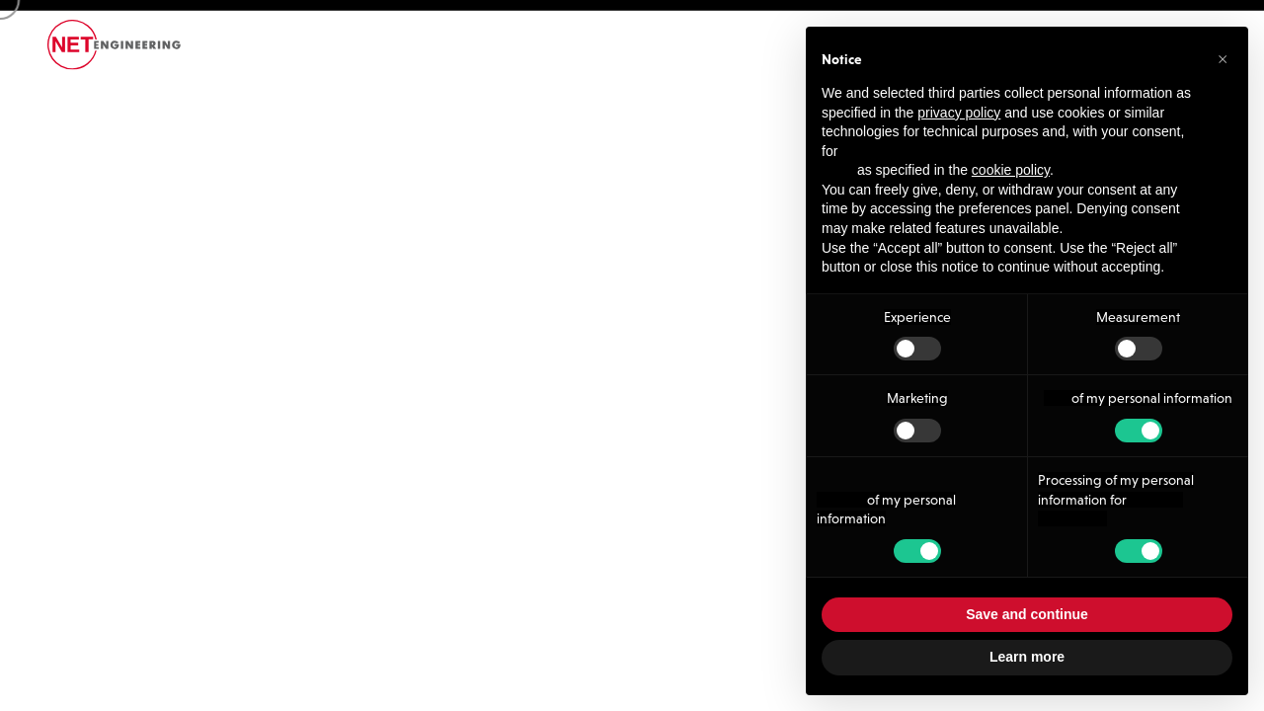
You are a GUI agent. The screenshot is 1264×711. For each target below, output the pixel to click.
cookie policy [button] (1011, 170)
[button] (1222, 58)
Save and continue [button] (1027, 614)
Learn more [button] (1027, 657)
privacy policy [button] (958, 112)
